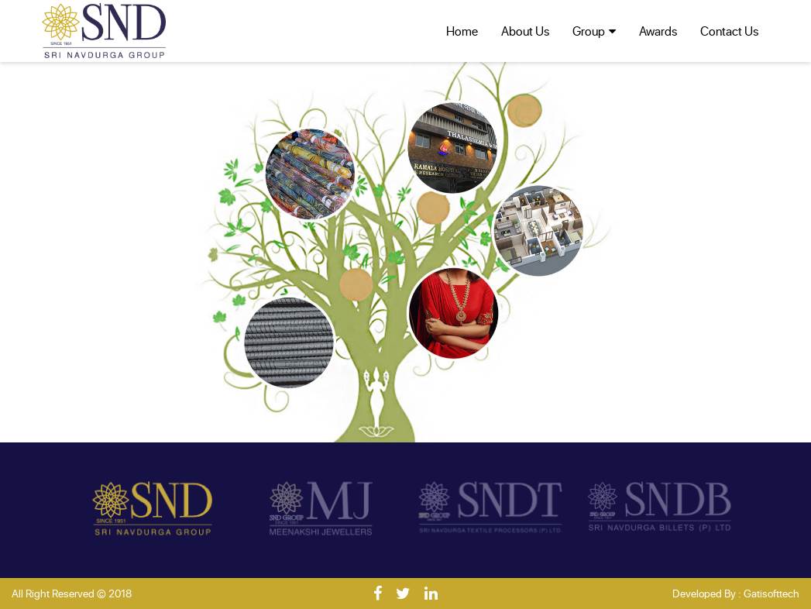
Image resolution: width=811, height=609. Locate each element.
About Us (525, 30)
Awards (658, 30)
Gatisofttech (771, 593)
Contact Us (729, 30)
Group (588, 30)
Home (462, 30)
